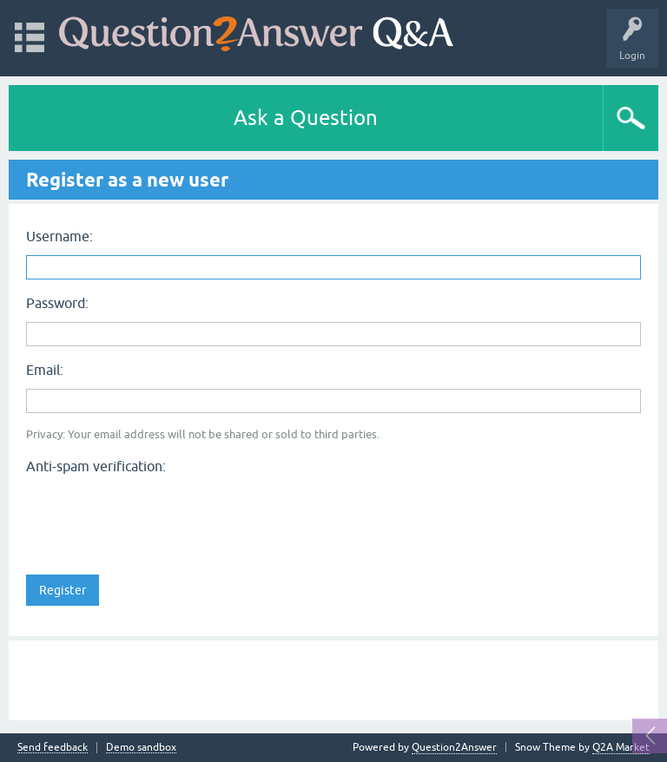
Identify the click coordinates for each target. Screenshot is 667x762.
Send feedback (52, 747)
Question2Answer (454, 747)
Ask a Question (306, 117)
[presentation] (158, 515)
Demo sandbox (141, 747)
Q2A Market (621, 747)
